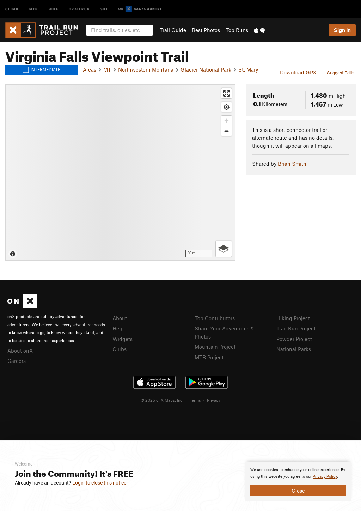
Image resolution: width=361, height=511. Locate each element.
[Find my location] (226, 107)
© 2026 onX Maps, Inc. (162, 399)
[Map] (120, 172)
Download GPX (298, 72)
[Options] (224, 249)
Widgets (122, 339)
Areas (89, 69)
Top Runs (237, 30)
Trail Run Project (296, 328)
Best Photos (206, 30)
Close (298, 490)
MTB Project (209, 357)
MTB (33, 8)
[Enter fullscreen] (226, 93)
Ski (104, 8)
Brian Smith (292, 163)
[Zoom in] (226, 121)
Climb (12, 8)
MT (107, 69)
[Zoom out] (226, 131)
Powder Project (294, 339)
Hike (54, 8)
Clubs (119, 349)
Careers (16, 361)
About (119, 318)
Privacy (213, 399)
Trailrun (79, 8)
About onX (20, 350)
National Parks (293, 349)
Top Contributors (215, 318)
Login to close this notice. (100, 483)
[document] (298, 481)
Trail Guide (173, 30)
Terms (195, 399)
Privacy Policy (325, 476)
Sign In (342, 30)
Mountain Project (215, 346)
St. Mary (248, 69)
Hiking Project (293, 318)
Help (118, 328)
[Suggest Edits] (340, 72)
